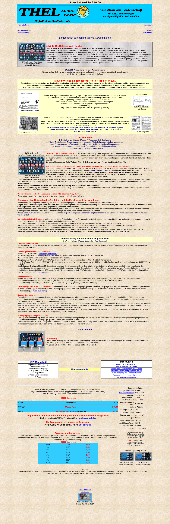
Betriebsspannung (126, 393)
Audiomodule (23, 33)
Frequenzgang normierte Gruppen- (127, 375)
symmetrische (128, 391)
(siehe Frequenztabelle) (47, 254)
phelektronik (85, 425)
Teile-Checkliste (85, 490)
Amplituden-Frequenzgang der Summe (126, 369)
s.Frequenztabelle (40, 272)
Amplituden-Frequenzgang (126, 364)
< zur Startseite (23, 25)
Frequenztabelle (79, 369)
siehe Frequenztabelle (86, 418)
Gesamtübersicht (24, 30)
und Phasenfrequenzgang (126, 366)
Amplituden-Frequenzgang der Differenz (126, 371)
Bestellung (148, 33)
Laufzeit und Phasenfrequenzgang (126, 377)
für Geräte (85, 492)
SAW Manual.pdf (38, 362)
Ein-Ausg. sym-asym (38, 291)
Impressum (148, 25)
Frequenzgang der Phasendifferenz (126, 373)
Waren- (149, 30)
